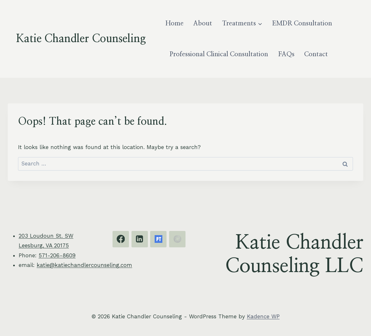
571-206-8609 (57, 255)
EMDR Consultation (302, 23)
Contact (316, 54)
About (202, 23)
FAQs (286, 54)
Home (175, 23)
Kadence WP (263, 316)
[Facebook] (121, 239)
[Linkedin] (139, 239)
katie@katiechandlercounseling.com (84, 265)
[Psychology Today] (158, 239)
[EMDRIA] (177, 239)
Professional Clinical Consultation (219, 54)
